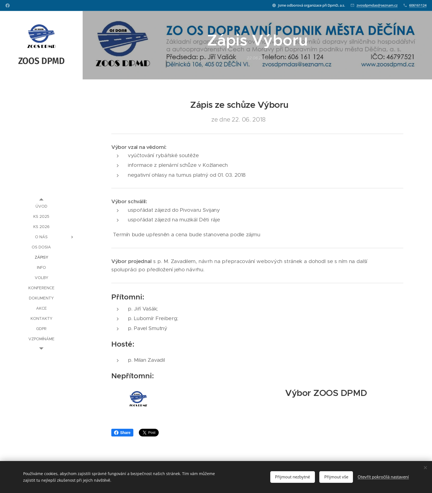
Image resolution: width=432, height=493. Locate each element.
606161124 (417, 5)
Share (122, 432)
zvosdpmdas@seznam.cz (377, 5)
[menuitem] (41, 206)
